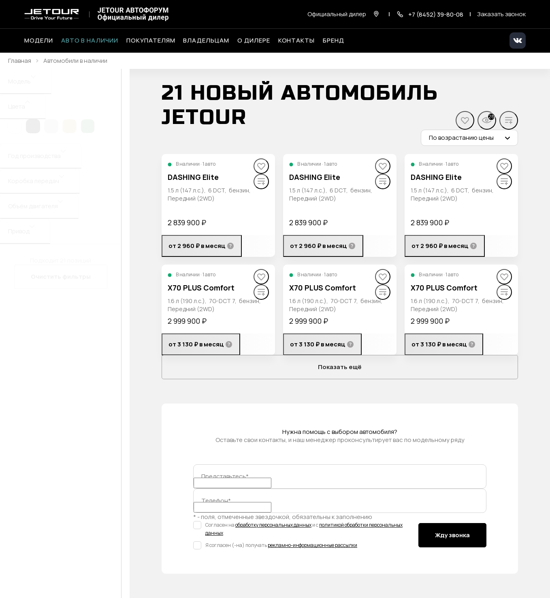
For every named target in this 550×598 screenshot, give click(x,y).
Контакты (296, 40)
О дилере (253, 40)
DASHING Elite (193, 177)
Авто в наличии (89, 40)
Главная (19, 61)
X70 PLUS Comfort (201, 288)
